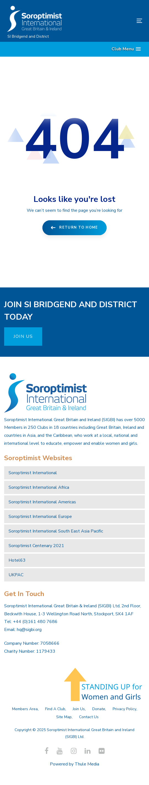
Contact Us (89, 717)
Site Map (64, 717)
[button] (126, 49)
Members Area (25, 709)
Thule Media (87, 764)
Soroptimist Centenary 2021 (36, 546)
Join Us (79, 709)
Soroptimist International (33, 473)
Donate (98, 709)
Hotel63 (17, 560)
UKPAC (16, 575)
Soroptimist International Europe (40, 517)
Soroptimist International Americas (42, 502)
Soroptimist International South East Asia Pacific (56, 531)
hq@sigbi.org (29, 630)
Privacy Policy (124, 709)
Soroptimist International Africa (39, 487)
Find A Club (55, 709)
